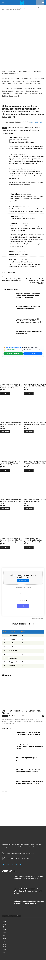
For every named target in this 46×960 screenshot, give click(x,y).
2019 (4, 941)
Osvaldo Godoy (13, 715)
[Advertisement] (23, 37)
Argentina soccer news (10, 130)
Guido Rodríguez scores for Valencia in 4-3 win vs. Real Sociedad (26, 759)
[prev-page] (3, 792)
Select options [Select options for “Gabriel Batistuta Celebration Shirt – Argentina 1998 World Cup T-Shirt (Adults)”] (5, 508)
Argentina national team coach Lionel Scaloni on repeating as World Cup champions (28, 295)
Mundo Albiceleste (24, 130)
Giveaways (5, 715)
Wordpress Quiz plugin (37, 618)
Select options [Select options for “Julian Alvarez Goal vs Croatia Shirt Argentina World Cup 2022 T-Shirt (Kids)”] (29, 431)
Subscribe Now (23, 580)
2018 (4, 944)
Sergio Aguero (36, 130)
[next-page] (6, 792)
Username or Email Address (23, 588)
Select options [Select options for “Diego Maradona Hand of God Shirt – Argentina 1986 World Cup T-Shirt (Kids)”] (29, 393)
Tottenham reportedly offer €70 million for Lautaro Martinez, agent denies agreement (35, 281)
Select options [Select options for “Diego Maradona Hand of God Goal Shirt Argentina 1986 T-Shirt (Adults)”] (29, 508)
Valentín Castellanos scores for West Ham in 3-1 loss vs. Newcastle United (29, 746)
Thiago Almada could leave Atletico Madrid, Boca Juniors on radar (29, 782)
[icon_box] (15, 859)
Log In (33, 353)
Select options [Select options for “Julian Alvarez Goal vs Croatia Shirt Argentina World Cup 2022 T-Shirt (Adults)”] (29, 470)
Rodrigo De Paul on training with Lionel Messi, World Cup (28, 307)
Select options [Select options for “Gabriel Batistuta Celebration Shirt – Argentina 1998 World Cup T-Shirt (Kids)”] (5, 431)
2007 (4, 952)
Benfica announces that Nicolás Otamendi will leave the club (28, 770)
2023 (4, 930)
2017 (4, 947)
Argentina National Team (32, 127)
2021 (4, 935)
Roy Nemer (11, 65)
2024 (4, 927)
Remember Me (23, 601)
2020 (4, 938)
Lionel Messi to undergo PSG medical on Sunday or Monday (11, 279)
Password (23, 594)
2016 (4, 950)
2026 (4, 921)
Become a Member (13, 353)
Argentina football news (15, 127)
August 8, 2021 (36, 122)
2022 (4, 932)
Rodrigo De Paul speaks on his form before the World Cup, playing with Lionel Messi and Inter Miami (29, 321)
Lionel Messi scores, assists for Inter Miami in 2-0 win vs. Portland (29, 733)
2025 (4, 924)
